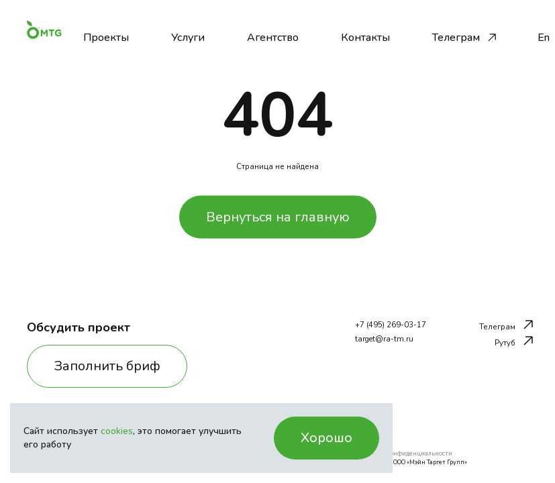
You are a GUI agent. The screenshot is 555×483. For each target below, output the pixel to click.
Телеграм (456, 37)
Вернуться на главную (278, 216)
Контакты (365, 37)
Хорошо (326, 438)
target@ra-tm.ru (384, 339)
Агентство (273, 37)
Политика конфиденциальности (403, 453)
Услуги (188, 37)
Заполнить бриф (107, 366)
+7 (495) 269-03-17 (390, 325)
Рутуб (514, 342)
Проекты (106, 37)
